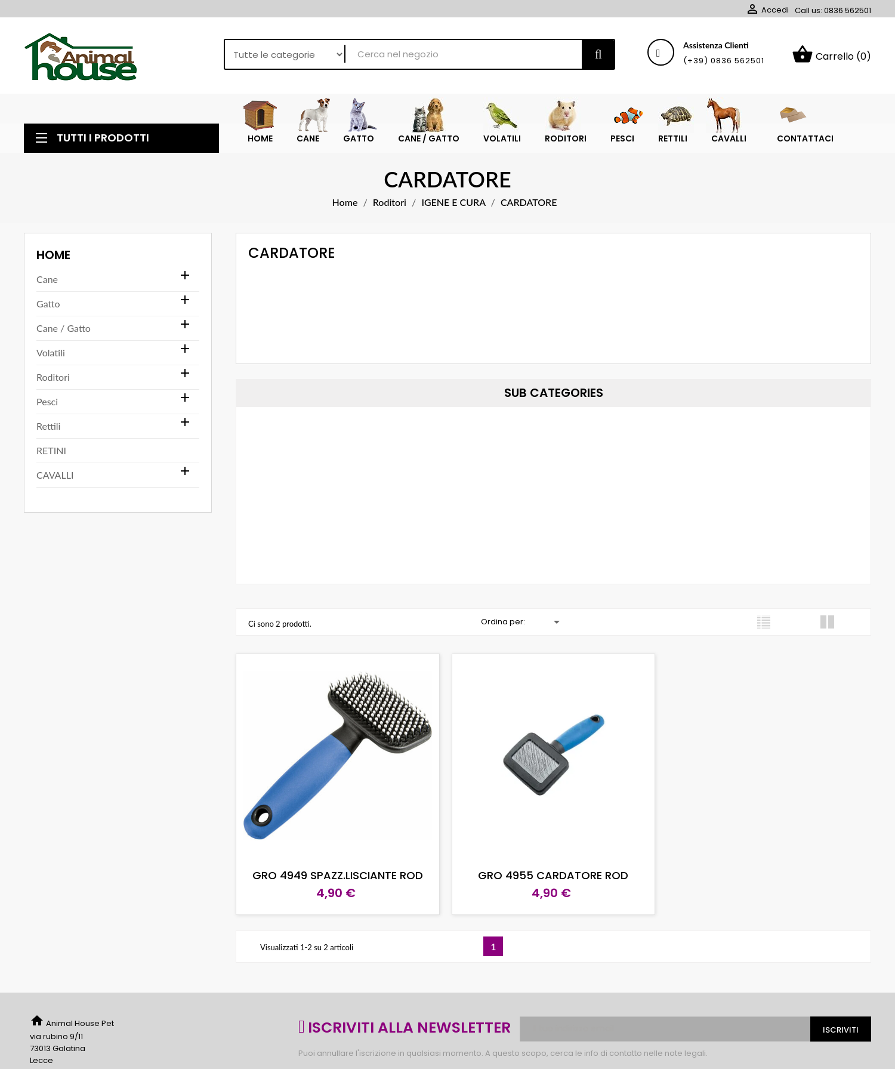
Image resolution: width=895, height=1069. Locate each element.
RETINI (51, 450)
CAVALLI (54, 474)
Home (53, 255)
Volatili (50, 352)
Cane (47, 279)
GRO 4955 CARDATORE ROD (553, 875)
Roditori (53, 377)
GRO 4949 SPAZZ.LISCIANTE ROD (337, 875)
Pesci (47, 401)
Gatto (48, 303)
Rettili (48, 426)
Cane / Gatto (63, 328)
